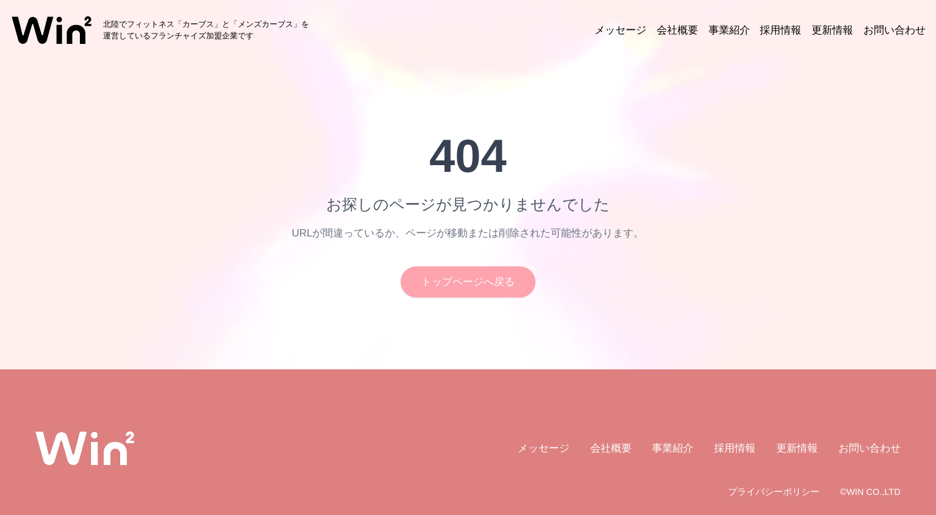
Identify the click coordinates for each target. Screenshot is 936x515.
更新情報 (832, 30)
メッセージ (620, 30)
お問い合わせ (894, 30)
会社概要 (677, 30)
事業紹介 (729, 30)
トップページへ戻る (468, 282)
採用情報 (780, 30)
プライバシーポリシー (774, 492)
